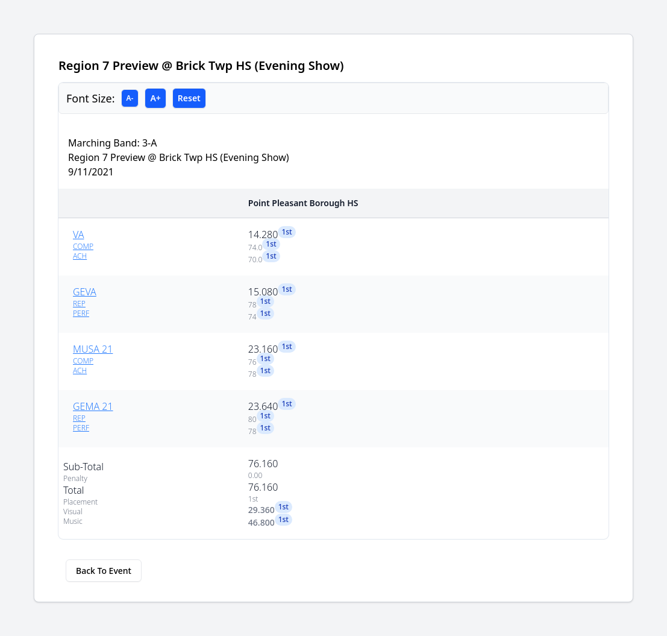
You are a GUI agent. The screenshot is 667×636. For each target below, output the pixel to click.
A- (130, 98)
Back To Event (103, 570)
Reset (189, 98)
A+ (155, 98)
